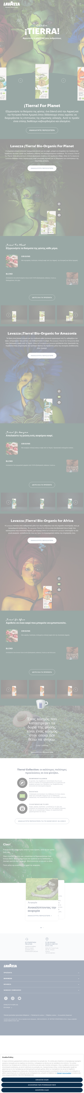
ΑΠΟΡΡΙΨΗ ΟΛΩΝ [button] (42, 1090)
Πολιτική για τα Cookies (64, 1073)
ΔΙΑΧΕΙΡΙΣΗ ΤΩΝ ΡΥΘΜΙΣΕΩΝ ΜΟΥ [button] (42, 1085)
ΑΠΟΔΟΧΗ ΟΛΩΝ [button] (42, 1080)
